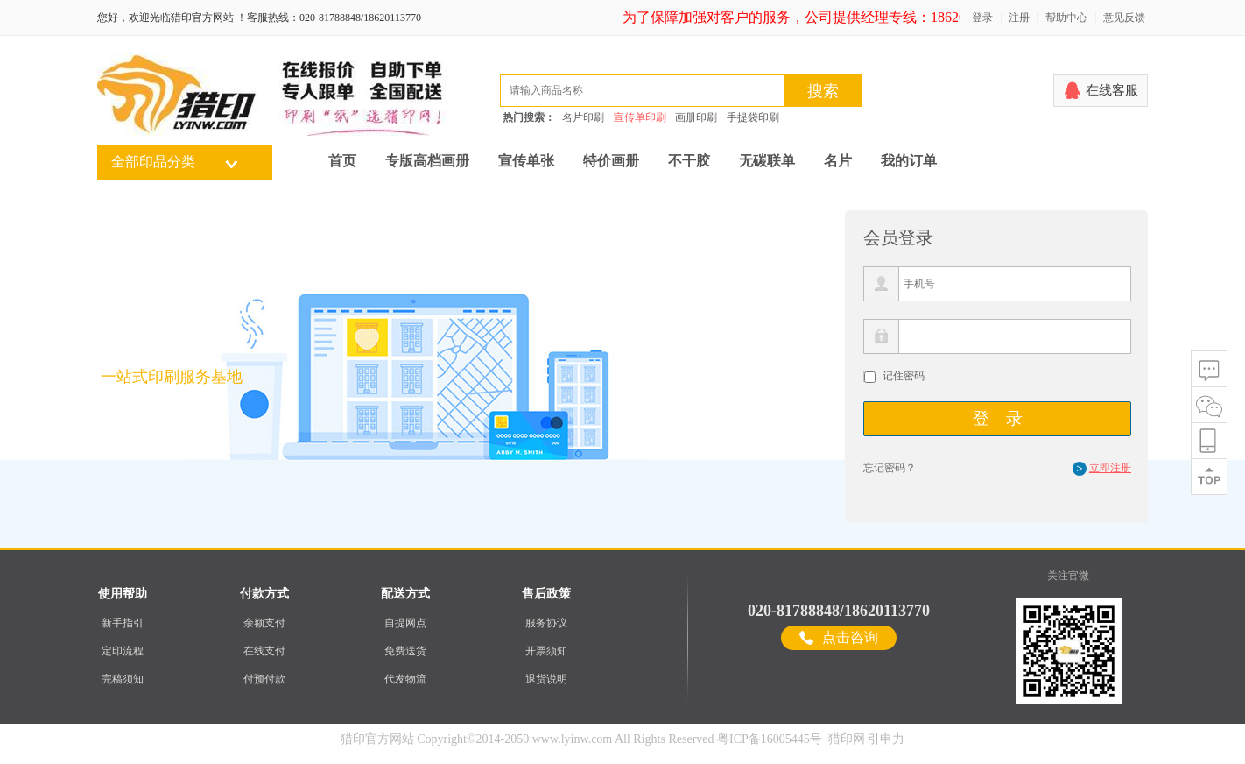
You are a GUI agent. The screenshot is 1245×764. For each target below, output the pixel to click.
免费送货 (405, 651)
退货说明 (546, 679)
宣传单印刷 (640, 117)
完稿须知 (123, 679)
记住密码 (904, 376)
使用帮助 (122, 593)
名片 (838, 160)
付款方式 (264, 593)
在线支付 (264, 651)
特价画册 (611, 160)
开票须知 (546, 651)
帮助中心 (1066, 17)
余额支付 (264, 623)
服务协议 (546, 623)
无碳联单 (767, 160)
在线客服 (1112, 90)
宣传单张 (526, 160)
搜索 (823, 91)
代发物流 (405, 679)
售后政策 (546, 593)
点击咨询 (850, 637)
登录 (982, 17)
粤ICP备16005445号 (769, 739)
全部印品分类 (153, 161)
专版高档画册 (427, 160)
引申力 (886, 739)
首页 (342, 160)
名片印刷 (583, 117)
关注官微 (1068, 575)
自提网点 (405, 623)
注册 (1019, 17)
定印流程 (123, 651)
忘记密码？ (889, 468)
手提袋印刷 (753, 117)
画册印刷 (696, 117)
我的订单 (909, 160)
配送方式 (405, 593)
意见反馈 (1124, 17)
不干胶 (689, 160)
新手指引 (123, 623)
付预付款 (264, 679)
